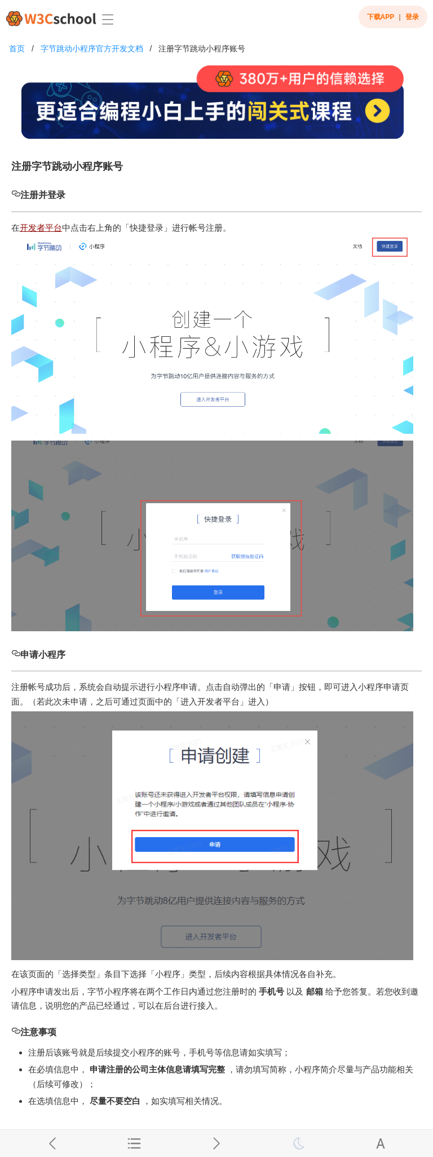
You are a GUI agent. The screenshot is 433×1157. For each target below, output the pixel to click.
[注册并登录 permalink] (15, 195)
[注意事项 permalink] (15, 1032)
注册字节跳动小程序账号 (201, 48)
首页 (17, 48)
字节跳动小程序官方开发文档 (92, 48)
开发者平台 (41, 227)
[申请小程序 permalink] (15, 654)
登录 (412, 17)
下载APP (381, 17)
